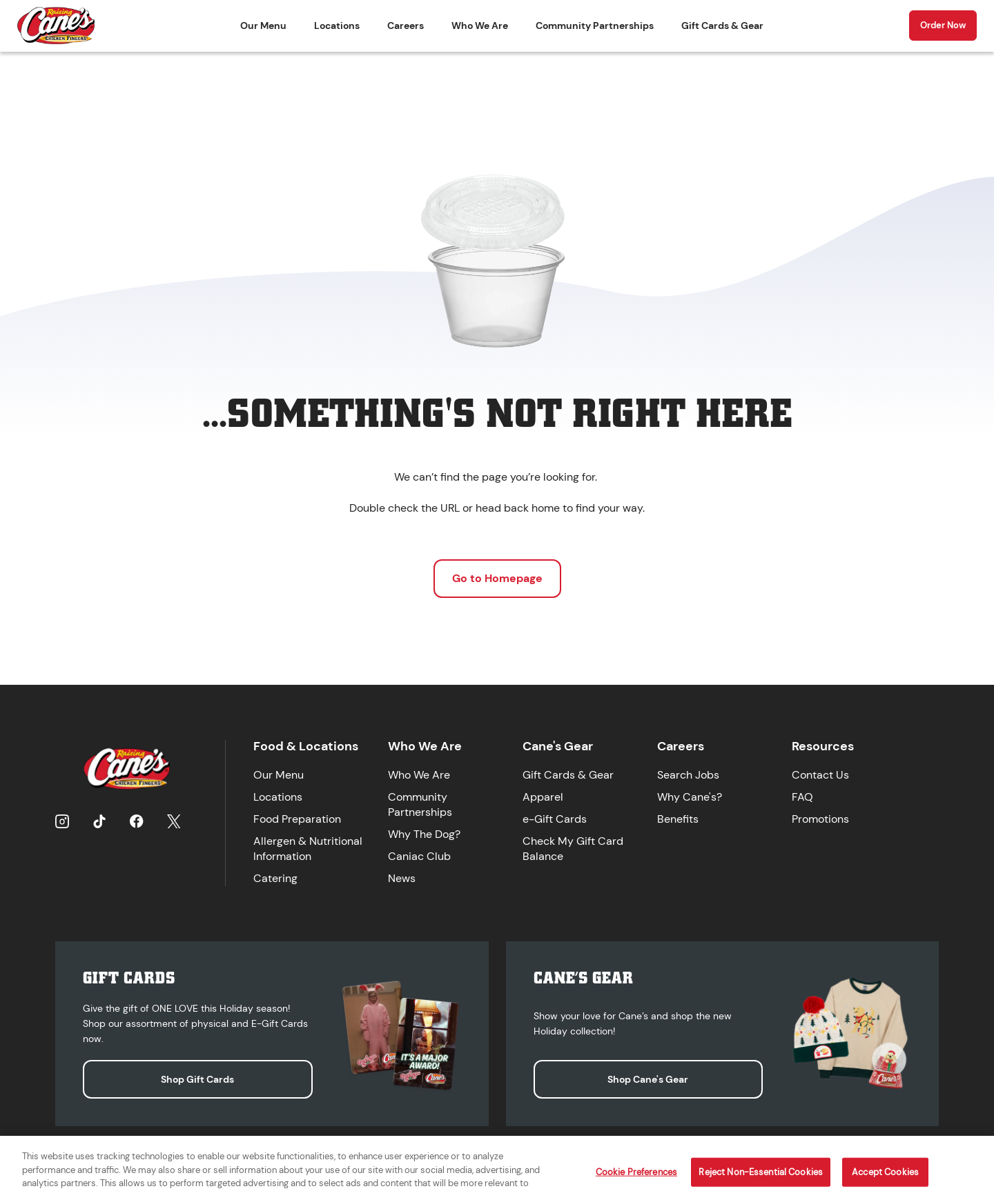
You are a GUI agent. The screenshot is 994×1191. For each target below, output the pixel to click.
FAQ (802, 797)
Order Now (943, 25)
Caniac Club (419, 856)
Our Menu (263, 25)
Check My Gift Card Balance (573, 848)
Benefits (678, 819)
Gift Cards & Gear (722, 25)
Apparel (543, 797)
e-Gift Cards (555, 819)
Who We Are (479, 25)
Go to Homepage (497, 578)
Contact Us (820, 775)
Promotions (820, 819)
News (402, 878)
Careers (405, 25)
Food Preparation (297, 819)
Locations (337, 25)
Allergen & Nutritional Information (307, 848)
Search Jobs (688, 775)
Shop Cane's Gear (647, 1079)
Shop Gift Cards (197, 1079)
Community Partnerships (595, 25)
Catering (275, 878)
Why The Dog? (424, 834)
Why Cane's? (689, 797)
